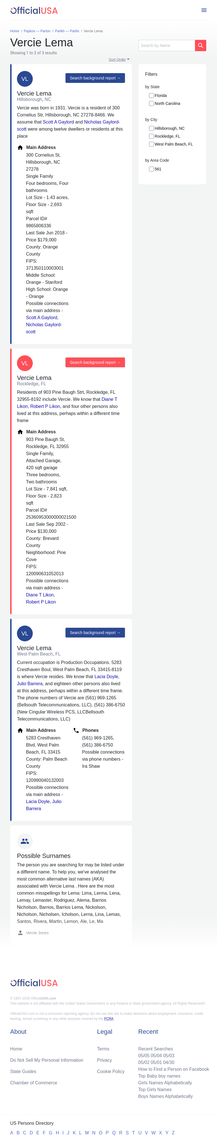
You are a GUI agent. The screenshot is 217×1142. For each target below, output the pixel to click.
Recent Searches (155, 1048)
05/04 (156, 1055)
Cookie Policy (111, 1071)
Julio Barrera (30, 683)
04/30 (168, 1062)
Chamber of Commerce (33, 1082)
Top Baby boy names (159, 1076)
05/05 (143, 1055)
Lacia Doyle (106, 676)
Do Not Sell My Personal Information (46, 1060)
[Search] (166, 45)
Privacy (104, 1060)
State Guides (23, 1071)
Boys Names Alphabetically (165, 1096)
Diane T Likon (40, 594)
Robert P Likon (45, 406)
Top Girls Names (155, 1089)
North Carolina (167, 103)
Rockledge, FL (167, 136)
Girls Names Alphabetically (165, 1082)
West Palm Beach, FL (174, 144)
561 (158, 169)
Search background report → (95, 78)
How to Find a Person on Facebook (173, 1069)
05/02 (143, 1062)
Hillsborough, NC (170, 128)
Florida (161, 95)
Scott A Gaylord (58, 122)
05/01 (156, 1062)
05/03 (168, 1055)
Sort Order (117, 59)
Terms (103, 1048)
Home (16, 1048)
